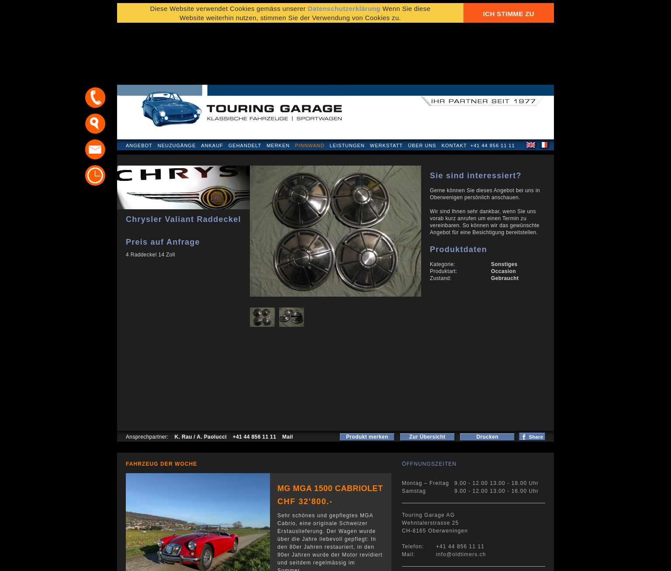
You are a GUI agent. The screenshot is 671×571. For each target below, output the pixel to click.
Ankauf (212, 89)
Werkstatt (386, 89)
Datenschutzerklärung (159, 559)
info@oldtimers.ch (461, 498)
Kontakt (454, 89)
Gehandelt (244, 89)
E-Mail (471, 559)
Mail (287, 380)
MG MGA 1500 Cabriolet (330, 432)
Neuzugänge (177, 89)
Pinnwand (309, 89)
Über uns (422, 89)
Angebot (139, 89)
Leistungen (347, 89)
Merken (278, 89)
